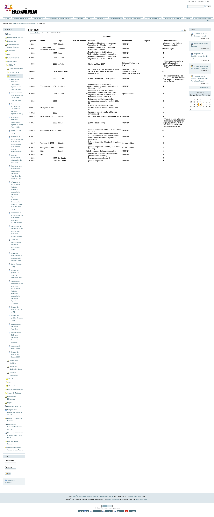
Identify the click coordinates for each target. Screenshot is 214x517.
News (193, 29)
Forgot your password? (10, 481)
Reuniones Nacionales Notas (16, 368)
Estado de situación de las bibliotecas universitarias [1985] (16, 245)
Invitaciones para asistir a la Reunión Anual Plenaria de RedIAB (200, 79)
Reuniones (79, 18)
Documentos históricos (14, 362)
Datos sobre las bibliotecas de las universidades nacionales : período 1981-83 (17, 231)
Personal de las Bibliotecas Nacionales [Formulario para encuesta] (16, 337)
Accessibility (199, 1)
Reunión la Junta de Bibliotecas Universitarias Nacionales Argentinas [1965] (17, 109)
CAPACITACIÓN (101, 18)
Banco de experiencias (133, 18)
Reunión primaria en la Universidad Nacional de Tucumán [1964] (17, 96)
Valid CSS (118, 511)
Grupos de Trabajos (153, 18)
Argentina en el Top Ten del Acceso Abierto (15, 449)
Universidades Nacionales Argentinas (16, 326)
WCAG (95, 511)
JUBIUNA (33, 23)
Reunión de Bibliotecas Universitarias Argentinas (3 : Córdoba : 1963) (16, 84)
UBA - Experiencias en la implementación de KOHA (15, 435)
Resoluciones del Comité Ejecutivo (59, 18)
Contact (207, 1)
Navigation (8, 29)
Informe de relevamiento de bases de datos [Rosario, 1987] (16, 256)
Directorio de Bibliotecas (173, 18)
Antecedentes (115, 18)
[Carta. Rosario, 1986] (16, 265)
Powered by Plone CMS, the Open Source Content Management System (107, 506)
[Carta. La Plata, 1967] (16, 132)
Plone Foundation (135, 496)
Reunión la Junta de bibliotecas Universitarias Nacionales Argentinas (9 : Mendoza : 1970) (16, 172)
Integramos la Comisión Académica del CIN (14, 412)
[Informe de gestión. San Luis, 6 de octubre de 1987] (16, 273)
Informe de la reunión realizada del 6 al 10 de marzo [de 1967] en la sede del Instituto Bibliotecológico (17, 144)
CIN (9, 382)
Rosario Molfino (35, 33)
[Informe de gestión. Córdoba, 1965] (17, 309)
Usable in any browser (130, 511)
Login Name (9, 460)
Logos (188, 18)
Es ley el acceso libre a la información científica (200, 68)
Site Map (191, 1)
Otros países (12, 386)
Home (7, 18)
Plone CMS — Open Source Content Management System (92, 496)
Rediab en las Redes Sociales (14, 419)
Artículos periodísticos (14, 374)
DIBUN (10, 379)
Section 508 (83, 511)
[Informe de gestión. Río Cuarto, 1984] (15, 354)
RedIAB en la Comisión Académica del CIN (14, 426)
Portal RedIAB (21, 9)
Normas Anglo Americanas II (15, 347)
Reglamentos (38, 18)
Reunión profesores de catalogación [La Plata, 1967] (16, 158)
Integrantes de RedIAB (21, 18)
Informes (13, 76)
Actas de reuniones (16, 68)
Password (8, 467)
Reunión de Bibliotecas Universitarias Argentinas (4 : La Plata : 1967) (17, 122)
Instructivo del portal (14, 406)
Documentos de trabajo (203, 18)
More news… (204, 87)
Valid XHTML (107, 511)
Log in (207, 20)
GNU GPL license (141, 499)
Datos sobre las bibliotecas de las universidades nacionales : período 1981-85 (17, 218)
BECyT (90, 18)
